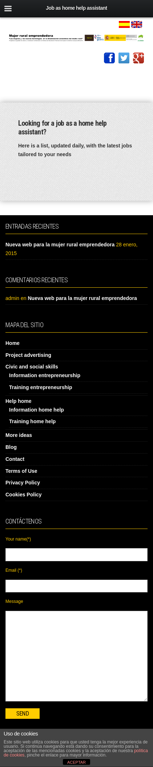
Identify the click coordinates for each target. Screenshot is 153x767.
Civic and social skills (31, 367)
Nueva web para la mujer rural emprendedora (59, 244)
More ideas (18, 435)
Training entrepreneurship (40, 387)
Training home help (32, 421)
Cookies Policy (23, 494)
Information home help (36, 410)
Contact (14, 459)
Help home (18, 401)
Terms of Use (21, 471)
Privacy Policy (22, 482)
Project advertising (28, 355)
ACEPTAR (76, 762)
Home (12, 343)
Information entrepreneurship (44, 375)
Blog (11, 447)
